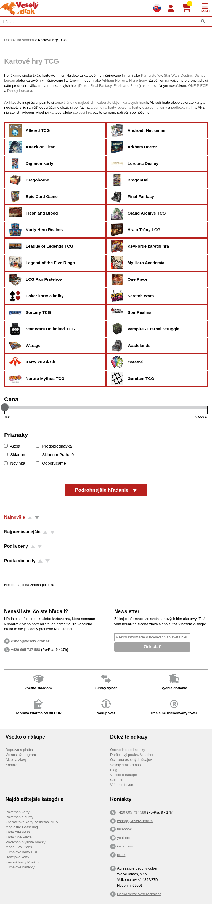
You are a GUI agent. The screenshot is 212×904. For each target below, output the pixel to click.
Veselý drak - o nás (125, 765)
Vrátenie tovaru (122, 785)
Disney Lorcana (19, 91)
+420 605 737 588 (25, 650)
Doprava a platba (19, 750)
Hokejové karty (17, 857)
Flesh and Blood (126, 86)
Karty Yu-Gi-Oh (18, 832)
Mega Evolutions (19, 847)
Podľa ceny (16, 546)
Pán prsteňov (151, 75)
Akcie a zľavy (16, 760)
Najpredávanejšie (22, 531)
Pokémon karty (18, 812)
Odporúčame (51, 463)
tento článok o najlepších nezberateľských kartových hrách (101, 102)
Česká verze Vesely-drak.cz (139, 894)
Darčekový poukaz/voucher (131, 755)
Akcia (12, 446)
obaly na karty (129, 107)
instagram (125, 846)
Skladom (15, 454)
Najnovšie (14, 517)
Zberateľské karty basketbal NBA (32, 822)
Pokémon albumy (19, 817)
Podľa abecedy (20, 560)
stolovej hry (82, 112)
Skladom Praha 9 (55, 454)
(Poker (82, 86)
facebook (124, 829)
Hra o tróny (138, 80)
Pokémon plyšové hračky (26, 842)
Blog (113, 770)
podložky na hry (183, 107)
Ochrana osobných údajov (131, 760)
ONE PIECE (198, 86)
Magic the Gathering (22, 827)
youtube (123, 838)
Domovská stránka (19, 40)
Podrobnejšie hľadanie (106, 490)
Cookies (116, 780)
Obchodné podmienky (127, 750)
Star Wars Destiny (178, 75)
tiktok (121, 855)
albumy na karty (103, 107)
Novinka (14, 463)
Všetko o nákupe (123, 775)
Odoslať (152, 646)
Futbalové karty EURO (23, 852)
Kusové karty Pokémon (24, 862)
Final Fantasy (101, 86)
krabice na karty (154, 107)
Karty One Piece (19, 837)
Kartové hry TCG (52, 40)
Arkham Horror (113, 80)
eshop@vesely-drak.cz (135, 821)
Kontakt (12, 765)
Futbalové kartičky (20, 867)
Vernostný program (21, 755)
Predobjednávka (54, 446)
